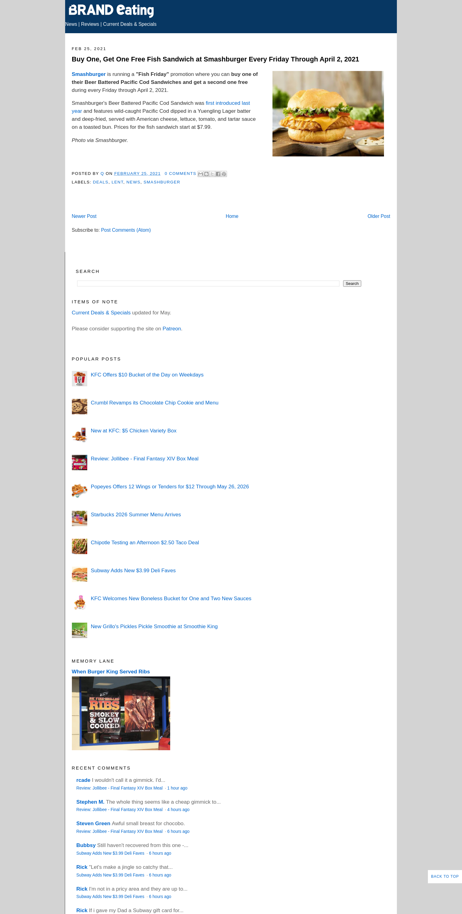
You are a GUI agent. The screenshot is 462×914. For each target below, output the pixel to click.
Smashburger (89, 74)
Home (232, 216)
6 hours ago (178, 831)
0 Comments (180, 173)
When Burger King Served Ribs (111, 671)
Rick (82, 867)
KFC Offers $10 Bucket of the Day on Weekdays (147, 375)
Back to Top (445, 876)
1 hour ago (177, 788)
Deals (100, 182)
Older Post (379, 216)
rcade (83, 780)
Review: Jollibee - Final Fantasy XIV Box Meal (144, 458)
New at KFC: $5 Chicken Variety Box (133, 430)
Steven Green (93, 823)
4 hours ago (178, 809)
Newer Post (84, 216)
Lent (117, 182)
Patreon (171, 328)
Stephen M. (90, 802)
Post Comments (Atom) (126, 230)
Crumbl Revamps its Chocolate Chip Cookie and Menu (154, 403)
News (71, 24)
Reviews (90, 24)
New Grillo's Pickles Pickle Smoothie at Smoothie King (154, 626)
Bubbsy (86, 845)
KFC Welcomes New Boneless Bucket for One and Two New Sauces (171, 598)
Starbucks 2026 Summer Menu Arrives (136, 514)
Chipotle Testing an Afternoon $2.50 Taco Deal (145, 542)
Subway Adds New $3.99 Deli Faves (133, 570)
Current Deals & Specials (129, 24)
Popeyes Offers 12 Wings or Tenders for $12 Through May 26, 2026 (170, 486)
